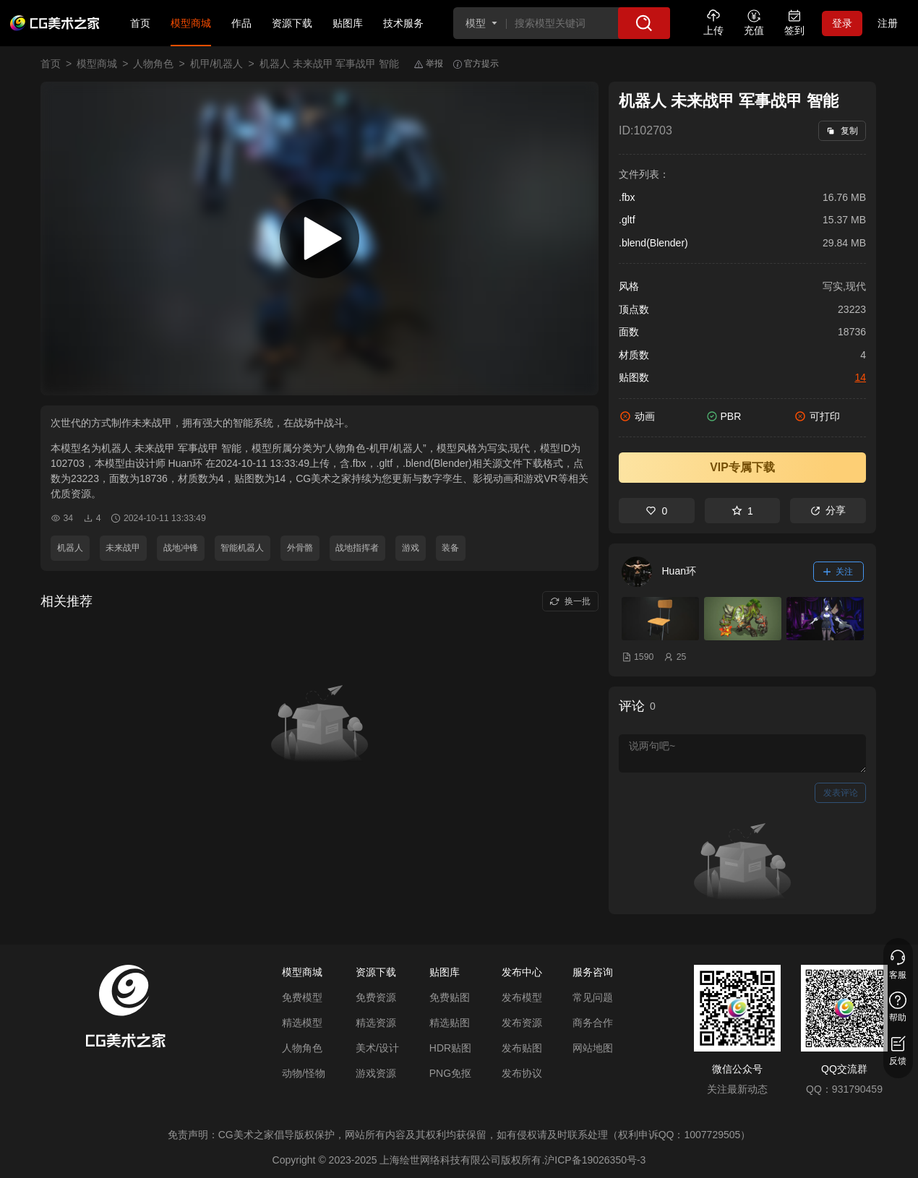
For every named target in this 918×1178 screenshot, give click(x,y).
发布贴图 (522, 1048)
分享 (828, 510)
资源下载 (292, 23)
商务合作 (592, 1022)
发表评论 (840, 793)
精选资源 (376, 1022)
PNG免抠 (450, 1073)
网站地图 (592, 1048)
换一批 (570, 601)
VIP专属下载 (742, 467)
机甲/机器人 (217, 63)
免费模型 (302, 997)
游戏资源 (376, 1073)
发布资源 (522, 1022)
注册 (888, 23)
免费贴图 (449, 997)
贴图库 (348, 23)
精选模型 (302, 1022)
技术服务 (403, 23)
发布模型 (522, 997)
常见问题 (592, 997)
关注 (838, 572)
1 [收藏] (742, 511)
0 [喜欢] (656, 511)
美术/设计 (377, 1048)
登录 (842, 23)
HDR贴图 (450, 1048)
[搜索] (644, 23)
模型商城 (191, 23)
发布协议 (522, 1073)
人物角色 (153, 63)
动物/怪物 (303, 1073)
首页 (140, 23)
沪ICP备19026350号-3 (594, 1160)
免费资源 (376, 997)
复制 (841, 131)
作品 (241, 23)
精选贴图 (449, 1022)
